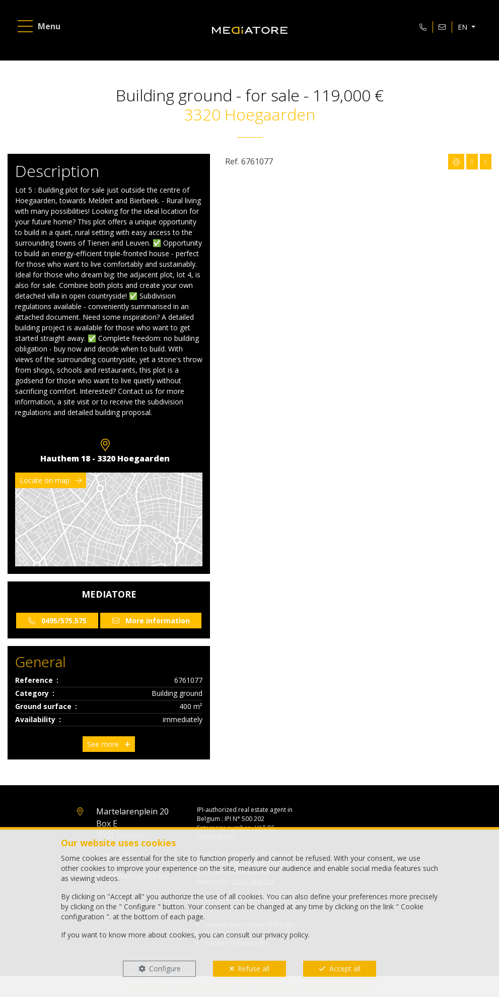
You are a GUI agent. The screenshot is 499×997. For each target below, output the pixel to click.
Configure (165, 968)
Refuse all (253, 968)
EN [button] (463, 27)
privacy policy (286, 935)
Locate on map (51, 480)
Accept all (345, 968)
